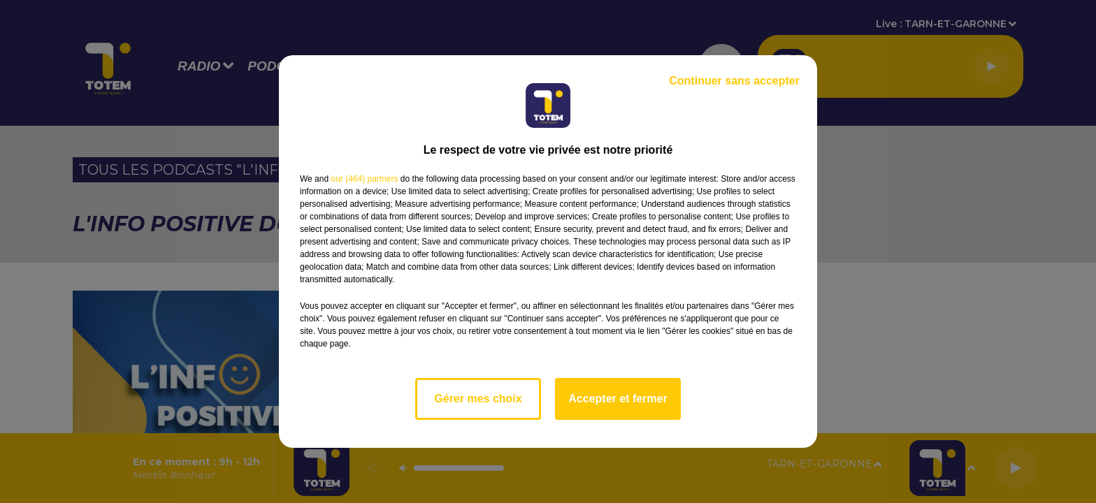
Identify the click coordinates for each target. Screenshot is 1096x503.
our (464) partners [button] (364, 179)
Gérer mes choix (477, 398)
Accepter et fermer (617, 398)
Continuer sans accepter (734, 81)
